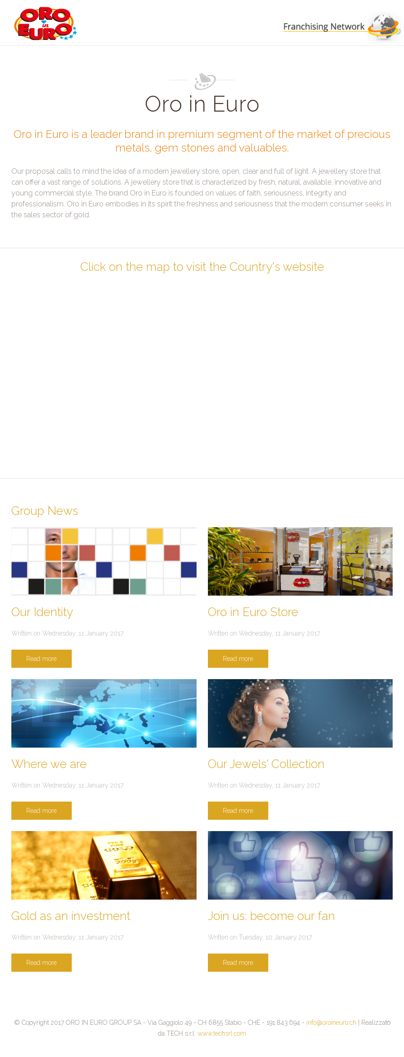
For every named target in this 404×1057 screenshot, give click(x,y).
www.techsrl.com (221, 1033)
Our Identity (42, 612)
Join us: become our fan (271, 916)
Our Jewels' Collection (266, 764)
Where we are (49, 764)
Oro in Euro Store (253, 612)
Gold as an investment (70, 916)
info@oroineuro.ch (331, 1022)
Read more (41, 658)
